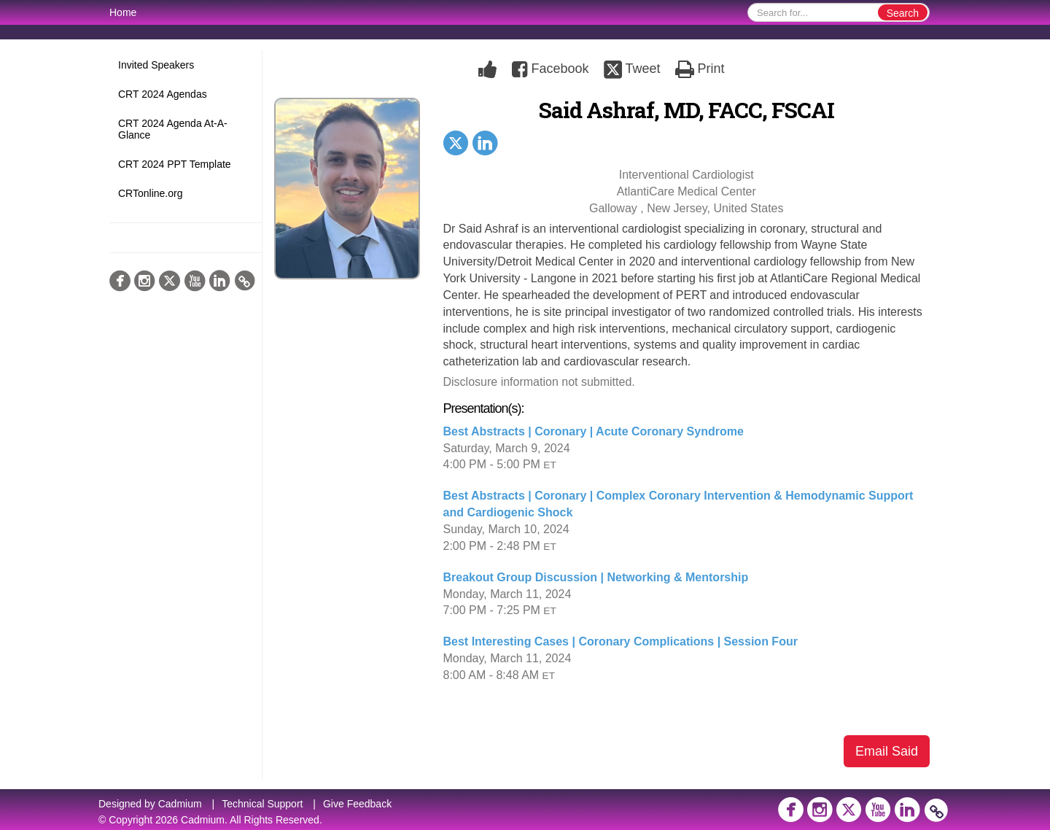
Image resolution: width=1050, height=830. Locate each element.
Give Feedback (357, 804)
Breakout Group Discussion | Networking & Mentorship (596, 577)
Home (122, 12)
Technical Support (262, 804)
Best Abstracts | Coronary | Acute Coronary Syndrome (593, 431)
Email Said (886, 751)
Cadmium (180, 804)
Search (903, 13)
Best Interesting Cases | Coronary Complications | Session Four (620, 641)
